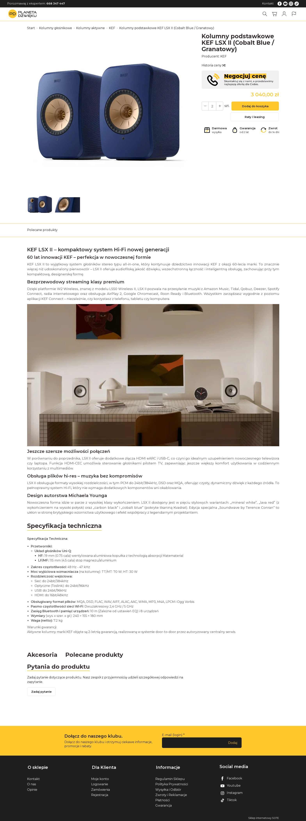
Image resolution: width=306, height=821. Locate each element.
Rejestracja (99, 794)
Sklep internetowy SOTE (263, 817)
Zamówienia (100, 789)
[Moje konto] (284, 14)
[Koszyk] (275, 14)
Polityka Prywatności (171, 783)
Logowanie (99, 783)
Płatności (162, 799)
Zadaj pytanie (41, 692)
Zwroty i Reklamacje (171, 794)
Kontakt (268, 3)
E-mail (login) (172, 735)
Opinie (32, 789)
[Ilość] (212, 106)
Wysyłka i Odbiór (168, 789)
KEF (223, 56)
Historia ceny (213, 65)
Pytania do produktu (59, 666)
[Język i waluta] (294, 14)
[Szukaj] (265, 14)
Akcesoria (42, 654)
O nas (31, 783)
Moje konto (100, 778)
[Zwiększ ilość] (205, 106)
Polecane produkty (42, 230)
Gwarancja (163, 804)
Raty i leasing (255, 117)
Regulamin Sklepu (170, 778)
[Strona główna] (23, 14)
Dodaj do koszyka (254, 106)
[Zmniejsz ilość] (219, 106)
